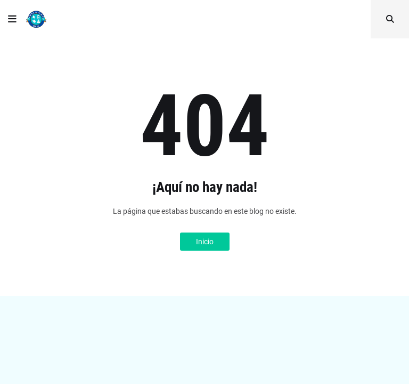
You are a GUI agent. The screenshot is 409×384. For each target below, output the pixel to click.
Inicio (205, 241)
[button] (12, 19)
